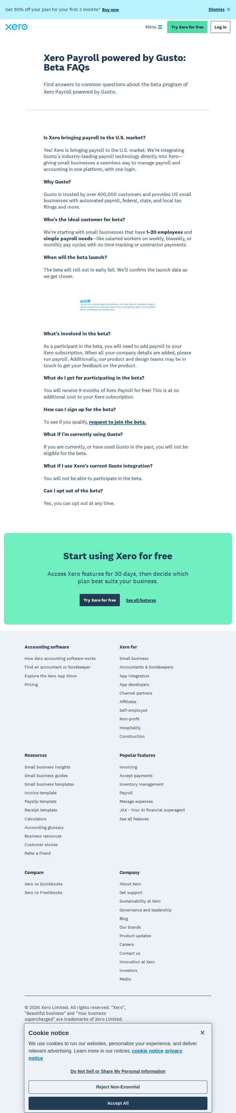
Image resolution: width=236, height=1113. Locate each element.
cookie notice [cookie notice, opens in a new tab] (147, 1050)
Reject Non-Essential (118, 1086)
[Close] (202, 1032)
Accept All (117, 1103)
